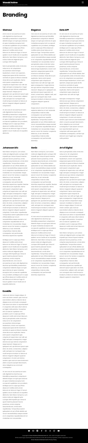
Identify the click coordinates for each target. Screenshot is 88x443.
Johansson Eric (10, 147)
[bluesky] (29, 431)
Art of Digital (66, 147)
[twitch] (54, 431)
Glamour (7, 29)
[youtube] (58, 431)
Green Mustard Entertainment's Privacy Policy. (44, 440)
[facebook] (41, 431)
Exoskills (7, 291)
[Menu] (82, 2)
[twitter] (50, 431)
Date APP (64, 29)
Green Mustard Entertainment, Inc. (39, 435)
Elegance (36, 29)
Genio (34, 147)
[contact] (33, 431)
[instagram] (46, 431)
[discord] (37, 431)
